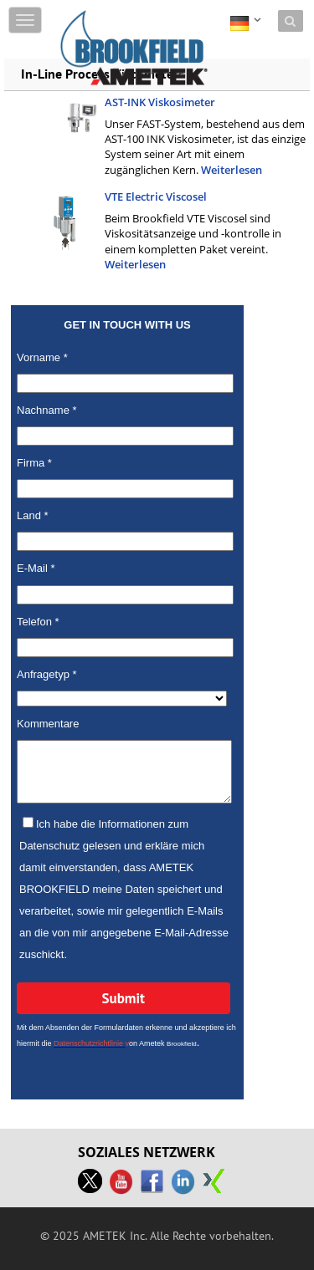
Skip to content (97, 10)
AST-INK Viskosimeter (160, 102)
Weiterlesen (231, 169)
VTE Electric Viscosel (156, 196)
